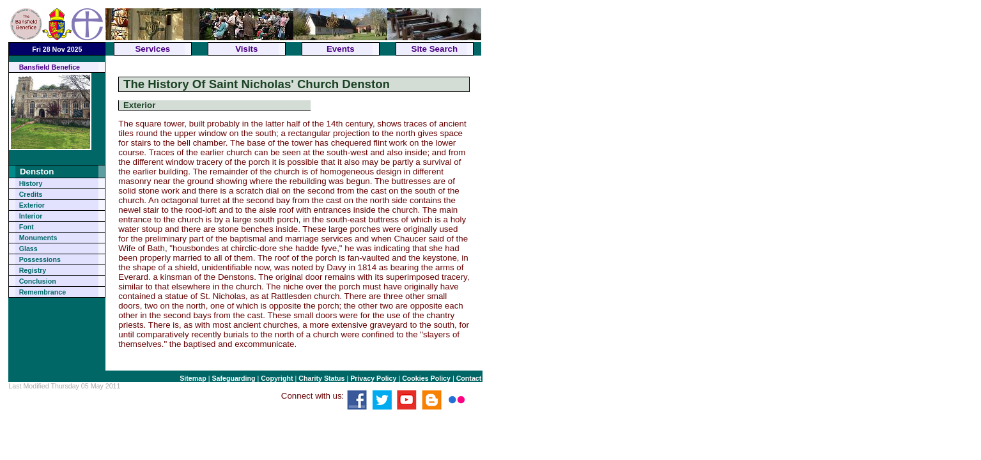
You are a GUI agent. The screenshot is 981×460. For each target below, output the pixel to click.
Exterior (32, 205)
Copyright (277, 378)
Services (152, 49)
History (31, 183)
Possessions (40, 259)
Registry (33, 270)
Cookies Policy (426, 378)
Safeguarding (233, 378)
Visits (246, 49)
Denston (37, 171)
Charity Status (321, 378)
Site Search (435, 49)
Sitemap (193, 378)
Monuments (38, 237)
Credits (31, 194)
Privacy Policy (373, 378)
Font (26, 227)
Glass (28, 248)
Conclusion (37, 281)
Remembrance (42, 292)
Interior (31, 216)
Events (341, 49)
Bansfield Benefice (49, 67)
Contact (469, 378)
